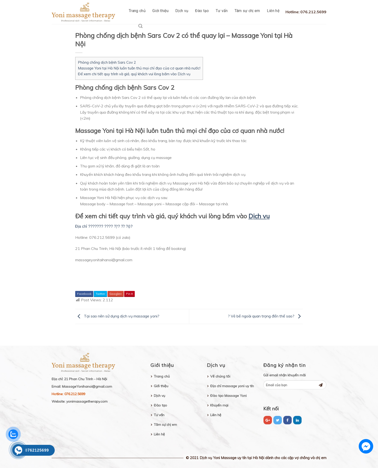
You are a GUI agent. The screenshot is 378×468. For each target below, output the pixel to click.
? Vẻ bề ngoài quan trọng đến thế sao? (265, 316)
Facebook (84, 294)
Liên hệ (273, 10)
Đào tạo (202, 10)
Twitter (100, 294)
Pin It (129, 294)
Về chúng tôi (220, 376)
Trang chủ (137, 10)
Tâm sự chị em (247, 10)
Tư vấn (222, 10)
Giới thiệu (160, 10)
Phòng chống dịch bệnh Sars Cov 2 (107, 62)
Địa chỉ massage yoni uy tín (232, 386)
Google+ (115, 294)
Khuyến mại (219, 405)
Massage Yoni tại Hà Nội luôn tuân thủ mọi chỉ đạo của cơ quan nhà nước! (139, 68)
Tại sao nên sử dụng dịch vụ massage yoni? (117, 316)
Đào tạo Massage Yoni (228, 395)
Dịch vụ (181, 10)
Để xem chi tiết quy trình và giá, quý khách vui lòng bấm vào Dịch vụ (134, 74)
